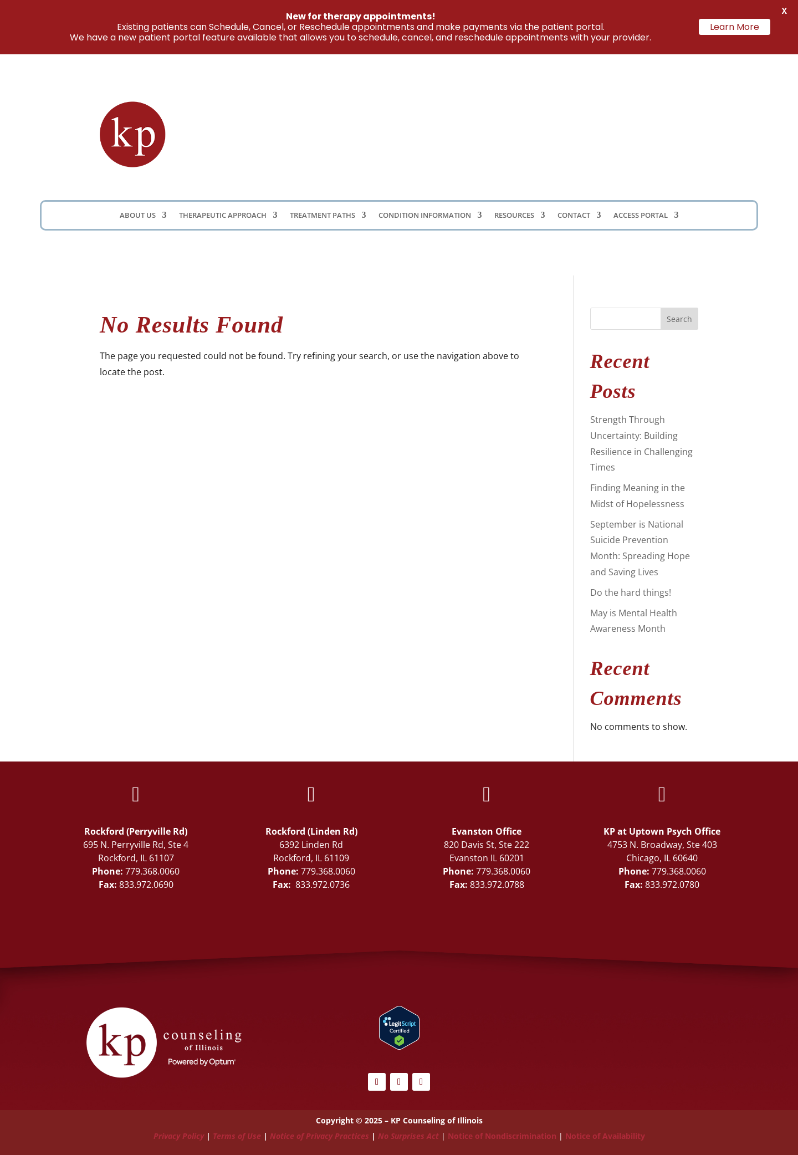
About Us (138, 215)
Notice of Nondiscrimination (502, 1136)
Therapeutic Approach (223, 215)
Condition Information (424, 215)
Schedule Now (640, 133)
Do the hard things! (630, 592)
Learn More (734, 27)
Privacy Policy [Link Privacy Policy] (179, 1136)
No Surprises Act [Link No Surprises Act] (408, 1136)
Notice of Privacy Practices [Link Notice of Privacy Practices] (319, 1136)
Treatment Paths (322, 215)
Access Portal (640, 215)
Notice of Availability (605, 1136)
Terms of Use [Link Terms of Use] (237, 1136)
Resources (514, 215)
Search (679, 319)
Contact (573, 215)
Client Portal (519, 130)
